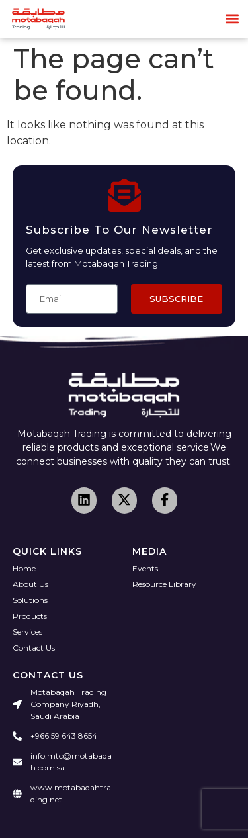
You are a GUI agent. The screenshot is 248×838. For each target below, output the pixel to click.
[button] (232, 19)
